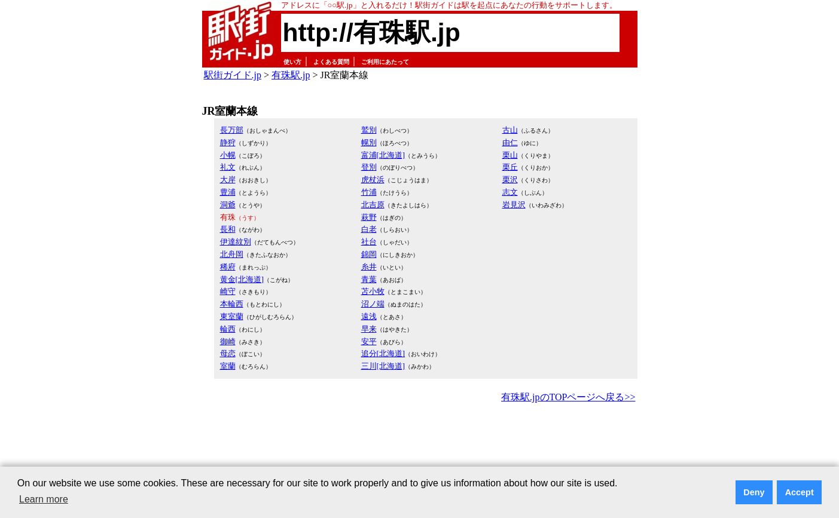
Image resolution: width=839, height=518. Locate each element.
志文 (510, 192)
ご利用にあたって (385, 62)
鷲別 (369, 129)
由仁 (510, 142)
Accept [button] (799, 492)
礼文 (228, 167)
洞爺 (228, 204)
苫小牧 (373, 291)
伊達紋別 (235, 241)
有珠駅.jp (290, 75)
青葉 (369, 279)
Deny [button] (753, 492)
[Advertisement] (419, 438)
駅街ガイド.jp (232, 75)
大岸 (228, 179)
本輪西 (231, 303)
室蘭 (228, 365)
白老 (369, 229)
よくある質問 (331, 62)
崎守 (228, 291)
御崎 (228, 341)
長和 (228, 229)
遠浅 (369, 316)
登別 (369, 167)
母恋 (228, 353)
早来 (369, 328)
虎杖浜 (373, 179)
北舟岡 (231, 254)
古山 (510, 129)
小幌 (228, 155)
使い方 (292, 62)
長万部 (231, 129)
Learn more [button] (43, 499)
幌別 (369, 142)
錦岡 (369, 254)
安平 (369, 341)
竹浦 (369, 192)
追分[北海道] (383, 353)
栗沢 (510, 179)
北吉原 (373, 204)
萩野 (369, 217)
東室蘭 (231, 316)
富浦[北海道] (383, 155)
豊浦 (228, 192)
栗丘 (510, 167)
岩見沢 (514, 204)
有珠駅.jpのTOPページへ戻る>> (568, 397)
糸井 (369, 266)
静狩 (228, 142)
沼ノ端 (373, 303)
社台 (369, 241)
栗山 (510, 155)
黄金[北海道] (242, 279)
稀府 (228, 266)
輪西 (228, 328)
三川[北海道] (383, 365)
